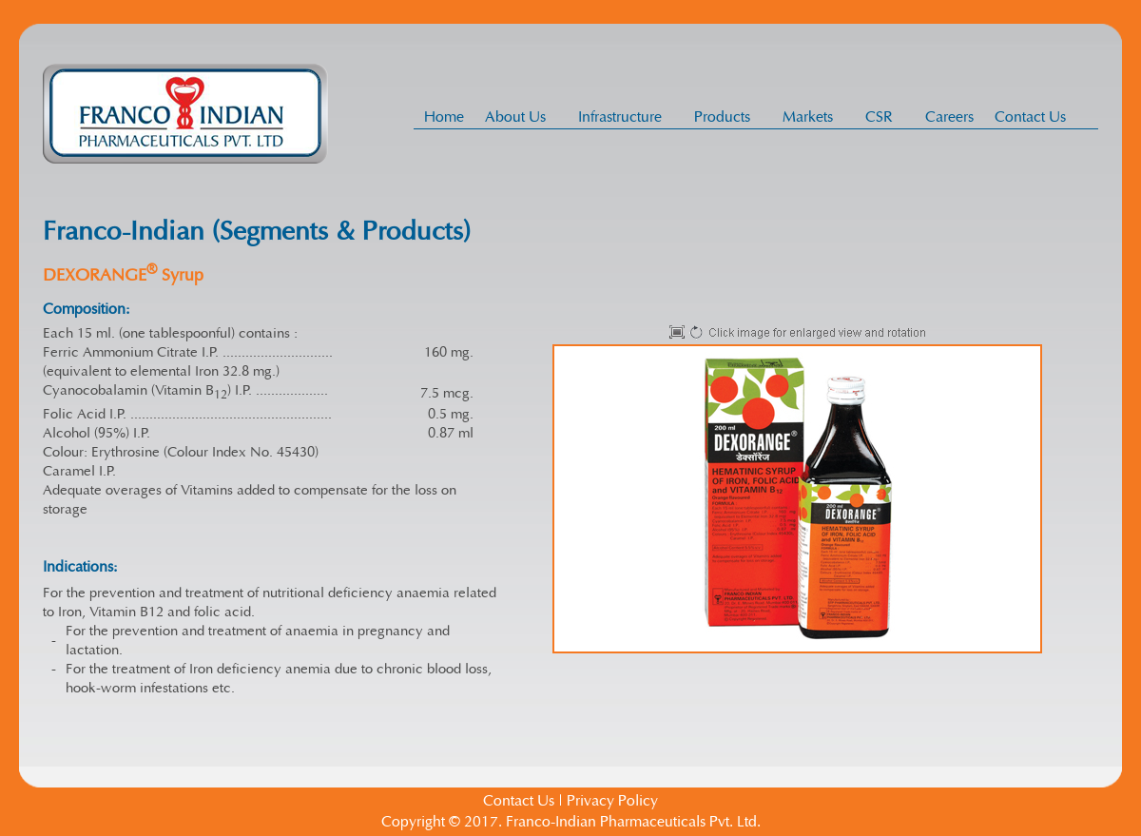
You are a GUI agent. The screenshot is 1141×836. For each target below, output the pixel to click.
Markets (813, 117)
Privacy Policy (612, 800)
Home (444, 117)
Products (727, 117)
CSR (884, 117)
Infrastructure (625, 117)
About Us (520, 117)
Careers (949, 117)
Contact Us (1030, 117)
